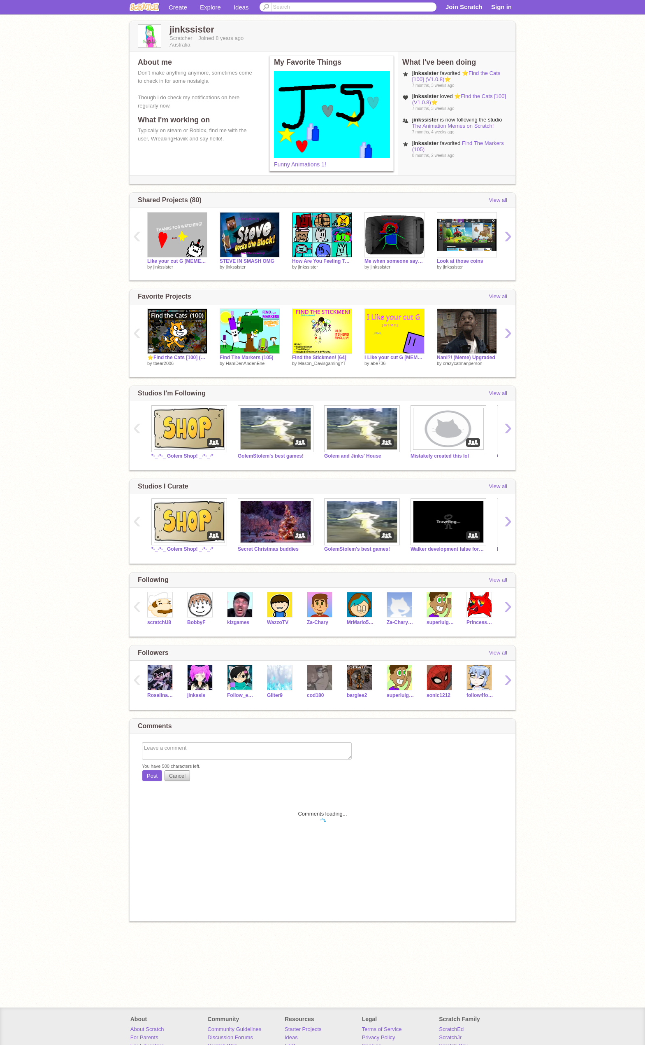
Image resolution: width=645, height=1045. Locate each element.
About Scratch (147, 1029)
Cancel (177, 776)
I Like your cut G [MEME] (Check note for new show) (394, 357)
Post (152, 776)
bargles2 (357, 695)
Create (178, 7)
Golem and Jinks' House (352, 456)
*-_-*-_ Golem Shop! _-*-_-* (182, 456)
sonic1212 (438, 695)
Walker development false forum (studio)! (448, 549)
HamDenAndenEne (245, 363)
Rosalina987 (161, 695)
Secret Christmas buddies (268, 549)
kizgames (238, 622)
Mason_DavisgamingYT (322, 363)
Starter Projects (303, 1029)
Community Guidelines (234, 1029)
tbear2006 (163, 363)
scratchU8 (159, 622)
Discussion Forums (230, 1037)
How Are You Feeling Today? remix (322, 261)
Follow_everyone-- (241, 695)
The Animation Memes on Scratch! (453, 126)
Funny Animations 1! (300, 164)
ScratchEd (451, 1029)
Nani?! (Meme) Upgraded (466, 357)
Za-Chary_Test (400, 622)
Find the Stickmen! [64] (319, 357)
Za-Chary (317, 622)
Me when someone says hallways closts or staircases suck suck (394, 261)
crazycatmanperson (463, 363)
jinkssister (163, 266)
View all (498, 200)
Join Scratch (464, 6)
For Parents (144, 1037)
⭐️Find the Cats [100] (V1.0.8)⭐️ (177, 357)
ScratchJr (450, 1037)
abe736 (378, 363)
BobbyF (196, 622)
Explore (210, 7)
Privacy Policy (378, 1037)
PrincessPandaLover (480, 622)
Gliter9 (275, 695)
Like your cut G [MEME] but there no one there (177, 261)
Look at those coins (460, 261)
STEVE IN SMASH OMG (247, 261)
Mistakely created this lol (440, 456)
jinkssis (196, 695)
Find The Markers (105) (247, 357)
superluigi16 (440, 622)
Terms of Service (382, 1029)
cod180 (315, 695)
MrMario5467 (360, 622)
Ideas (241, 7)
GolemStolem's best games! (271, 456)
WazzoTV (277, 622)
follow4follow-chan (480, 695)
